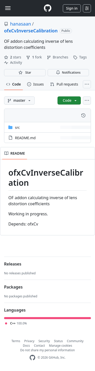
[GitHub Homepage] (32, 358)
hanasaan (20, 24)
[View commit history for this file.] (83, 115)
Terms (15, 341)
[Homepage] (48, 8)
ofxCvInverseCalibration (31, 31)
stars (13, 57)
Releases (12, 264)
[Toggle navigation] (8, 8)
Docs (26, 345)
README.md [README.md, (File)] (25, 137)
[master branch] (19, 100)
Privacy (29, 341)
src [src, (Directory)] (17, 127)
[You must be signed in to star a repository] (25, 72)
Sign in (72, 8)
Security (44, 341)
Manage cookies (60, 345)
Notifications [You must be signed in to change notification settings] (68, 72)
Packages (13, 287)
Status (58, 341)
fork (34, 57)
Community (75, 341)
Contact (39, 345)
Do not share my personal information (47, 350)
